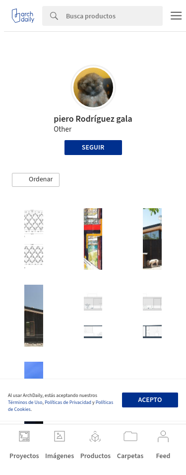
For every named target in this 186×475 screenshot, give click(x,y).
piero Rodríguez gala (93, 119)
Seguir (93, 148)
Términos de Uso (25, 402)
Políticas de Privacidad (68, 402)
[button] (36, 180)
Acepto (150, 400)
